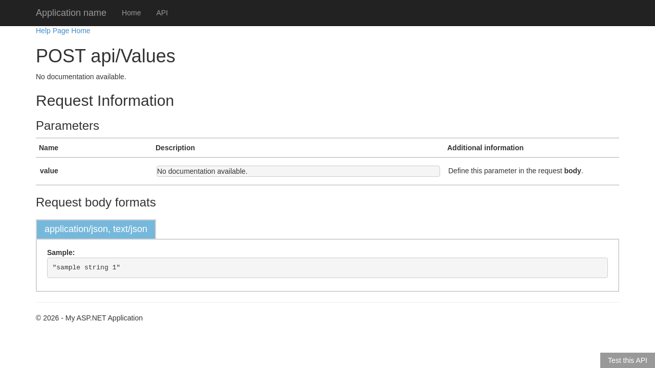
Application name (71, 13)
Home (131, 13)
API (162, 13)
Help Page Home (63, 31)
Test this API (627, 360)
